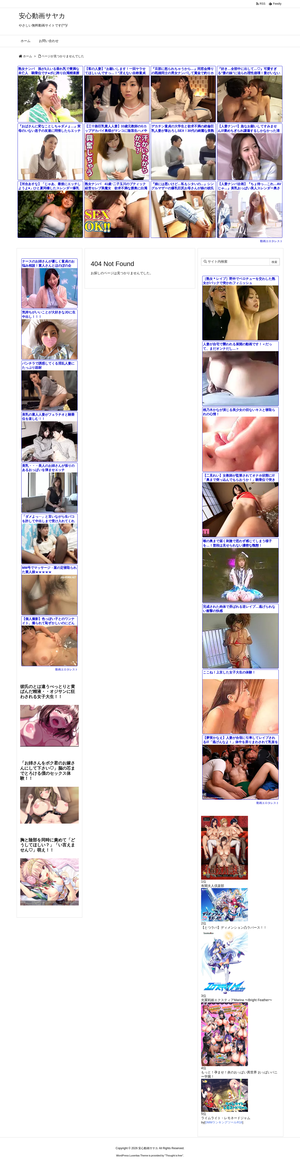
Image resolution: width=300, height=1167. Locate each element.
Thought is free (173, 1155)
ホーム (27, 56)
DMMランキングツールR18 (223, 1122)
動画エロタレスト (271, 241)
